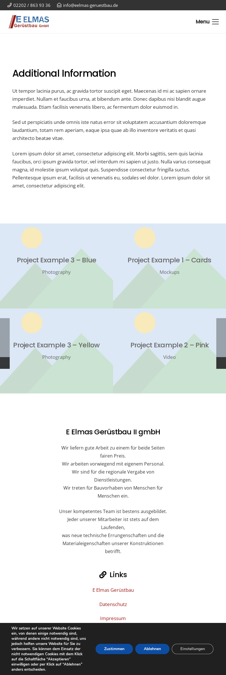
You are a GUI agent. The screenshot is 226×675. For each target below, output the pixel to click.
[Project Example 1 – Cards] (169, 265)
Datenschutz (113, 604)
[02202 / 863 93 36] (93, 668)
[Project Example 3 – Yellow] (56, 350)
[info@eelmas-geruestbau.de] (82, 657)
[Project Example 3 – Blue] (56, 265)
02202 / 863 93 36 (119, 667)
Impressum (113, 618)
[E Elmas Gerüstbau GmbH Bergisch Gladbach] (31, 22)
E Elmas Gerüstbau (113, 590)
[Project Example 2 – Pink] (169, 350)
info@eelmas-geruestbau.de (119, 657)
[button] (207, 22)
